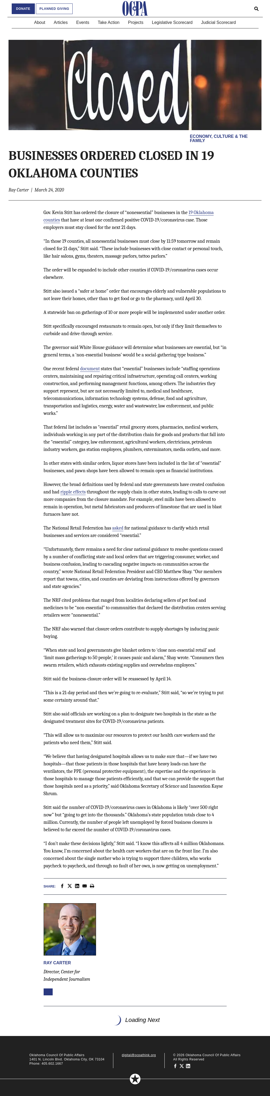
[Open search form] (256, 8)
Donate (23, 9)
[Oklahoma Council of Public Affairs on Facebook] (175, 1066)
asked (117, 528)
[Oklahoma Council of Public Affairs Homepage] (135, 8)
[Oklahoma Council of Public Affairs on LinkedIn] (188, 1066)
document (90, 369)
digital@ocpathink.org (139, 1055)
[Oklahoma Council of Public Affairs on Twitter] (182, 1066)
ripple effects (73, 492)
